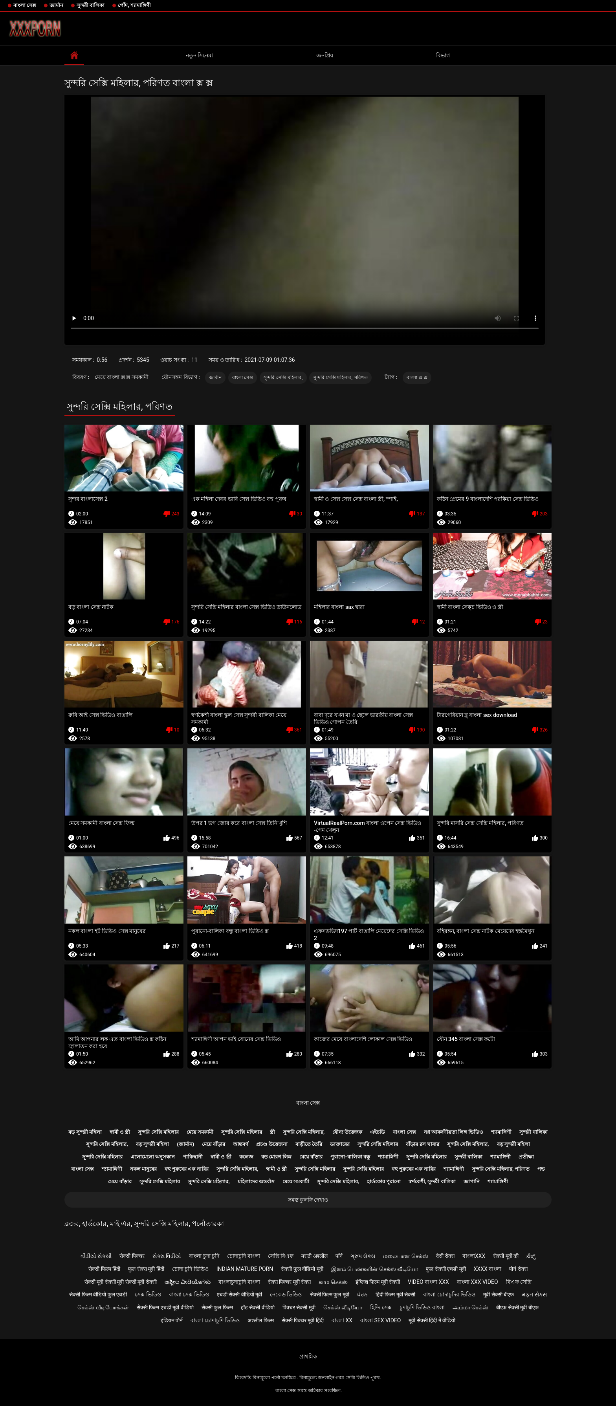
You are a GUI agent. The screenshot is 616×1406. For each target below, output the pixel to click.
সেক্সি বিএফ (280, 1256)
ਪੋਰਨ (362, 1294)
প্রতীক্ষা (526, 1157)
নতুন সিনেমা (199, 55)
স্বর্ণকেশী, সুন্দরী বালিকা (432, 1181)
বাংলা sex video (380, 1320)
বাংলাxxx (473, 1256)
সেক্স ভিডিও (148, 1294)
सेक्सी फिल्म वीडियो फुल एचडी (98, 1294)
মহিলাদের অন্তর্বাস (256, 1181)
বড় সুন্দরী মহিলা (84, 1132)
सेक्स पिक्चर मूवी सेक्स (289, 1282)
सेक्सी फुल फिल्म (217, 1307)
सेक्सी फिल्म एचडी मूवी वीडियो (165, 1307)
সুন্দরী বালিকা (90, 5)
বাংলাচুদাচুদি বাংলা (239, 1282)
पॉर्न (339, 1256)
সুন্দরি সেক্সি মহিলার (158, 1132)
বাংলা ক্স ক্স (417, 377)
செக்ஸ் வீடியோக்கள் (102, 1307)
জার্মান (56, 5)
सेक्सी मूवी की (506, 1256)
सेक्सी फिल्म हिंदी (104, 1269)
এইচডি (377, 1132)
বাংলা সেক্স (24, 5)
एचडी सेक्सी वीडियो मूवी (239, 1294)
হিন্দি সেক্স (380, 1307)
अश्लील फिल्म (260, 1320)
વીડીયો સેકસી (96, 1256)
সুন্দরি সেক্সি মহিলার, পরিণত (340, 377)
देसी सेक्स (445, 1256)
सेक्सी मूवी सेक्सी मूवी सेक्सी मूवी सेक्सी (120, 1282)
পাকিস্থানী (193, 1157)
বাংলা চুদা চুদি (204, 1256)
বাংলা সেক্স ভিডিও (189, 1294)
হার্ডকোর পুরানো (384, 1181)
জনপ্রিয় (324, 55)
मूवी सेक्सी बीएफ (498, 1294)
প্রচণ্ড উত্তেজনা (271, 1144)
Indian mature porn (244, 1269)
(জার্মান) (185, 1144)
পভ (541, 1169)
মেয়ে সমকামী (200, 1132)
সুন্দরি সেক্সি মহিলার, (283, 377)
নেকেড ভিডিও (286, 1294)
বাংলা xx (342, 1320)
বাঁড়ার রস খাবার (422, 1144)
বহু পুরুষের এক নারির (187, 1169)
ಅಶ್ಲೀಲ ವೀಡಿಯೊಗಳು (188, 1282)
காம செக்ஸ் (333, 1282)
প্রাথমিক (308, 1356)
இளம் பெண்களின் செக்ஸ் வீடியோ (374, 1269)
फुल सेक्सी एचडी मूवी (446, 1269)
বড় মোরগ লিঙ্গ (276, 1157)
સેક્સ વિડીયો (166, 1256)
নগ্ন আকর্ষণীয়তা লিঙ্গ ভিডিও (454, 1132)
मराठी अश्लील (314, 1256)
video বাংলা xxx (428, 1282)
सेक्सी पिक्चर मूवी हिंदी (303, 1320)
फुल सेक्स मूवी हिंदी (146, 1269)
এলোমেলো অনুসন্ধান (152, 1157)
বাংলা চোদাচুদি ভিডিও (215, 1320)
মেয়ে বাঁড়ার (213, 1144)
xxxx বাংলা (488, 1269)
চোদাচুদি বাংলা (243, 1256)
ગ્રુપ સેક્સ (362, 1256)
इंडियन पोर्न (172, 1320)
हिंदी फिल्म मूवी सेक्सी (395, 1294)
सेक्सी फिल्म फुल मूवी (329, 1294)
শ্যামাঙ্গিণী (501, 1132)
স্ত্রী (272, 1132)
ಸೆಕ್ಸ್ (530, 1256)
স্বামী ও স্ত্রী (120, 1132)
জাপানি (472, 1181)
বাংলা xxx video (477, 1282)
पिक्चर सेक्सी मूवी (298, 1307)
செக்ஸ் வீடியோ (342, 1307)
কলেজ (246, 1157)
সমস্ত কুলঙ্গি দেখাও (308, 1200)
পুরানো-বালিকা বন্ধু (350, 1157)
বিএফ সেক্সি (519, 1282)
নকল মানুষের (143, 1169)
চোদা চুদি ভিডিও (190, 1269)
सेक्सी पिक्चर (131, 1256)
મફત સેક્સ (534, 1294)
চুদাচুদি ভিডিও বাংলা (422, 1307)
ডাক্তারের (340, 1144)
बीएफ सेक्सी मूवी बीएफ (517, 1307)
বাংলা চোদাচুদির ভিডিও (449, 1294)
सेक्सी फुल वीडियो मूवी (302, 1269)
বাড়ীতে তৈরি (308, 1144)
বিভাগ (443, 55)
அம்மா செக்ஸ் (470, 1307)
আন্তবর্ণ (240, 1144)
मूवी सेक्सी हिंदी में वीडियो (432, 1320)
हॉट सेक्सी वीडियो (258, 1307)
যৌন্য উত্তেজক (347, 1132)
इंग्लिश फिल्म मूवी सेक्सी (378, 1282)
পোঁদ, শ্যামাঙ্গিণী (134, 5)
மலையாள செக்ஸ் (405, 1256)
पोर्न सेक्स (518, 1269)
